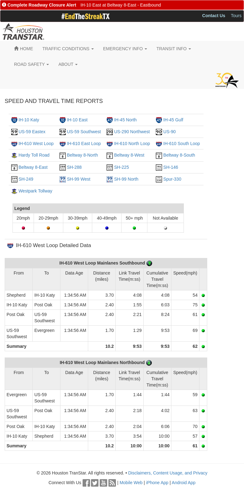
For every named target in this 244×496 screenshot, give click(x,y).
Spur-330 (172, 179)
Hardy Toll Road (33, 155)
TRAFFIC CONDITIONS (68, 48)
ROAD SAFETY (31, 64)
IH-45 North (125, 119)
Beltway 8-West (129, 155)
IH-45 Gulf (173, 119)
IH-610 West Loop (36, 143)
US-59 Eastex (31, 131)
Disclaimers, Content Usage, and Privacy (167, 472)
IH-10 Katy (28, 119)
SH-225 (121, 167)
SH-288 (74, 167)
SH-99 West (78, 179)
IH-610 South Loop (181, 143)
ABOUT (68, 64)
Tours (236, 15)
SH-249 (25, 179)
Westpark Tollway (35, 190)
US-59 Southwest (84, 131)
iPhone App (157, 482)
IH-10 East (77, 119)
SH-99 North (126, 179)
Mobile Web (131, 482)
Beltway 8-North (82, 155)
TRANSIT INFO (173, 48)
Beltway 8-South (179, 155)
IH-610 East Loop (84, 143)
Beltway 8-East (32, 167)
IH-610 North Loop (132, 143)
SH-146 (170, 167)
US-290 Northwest (132, 131)
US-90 (169, 131)
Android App (183, 482)
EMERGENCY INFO (125, 48)
